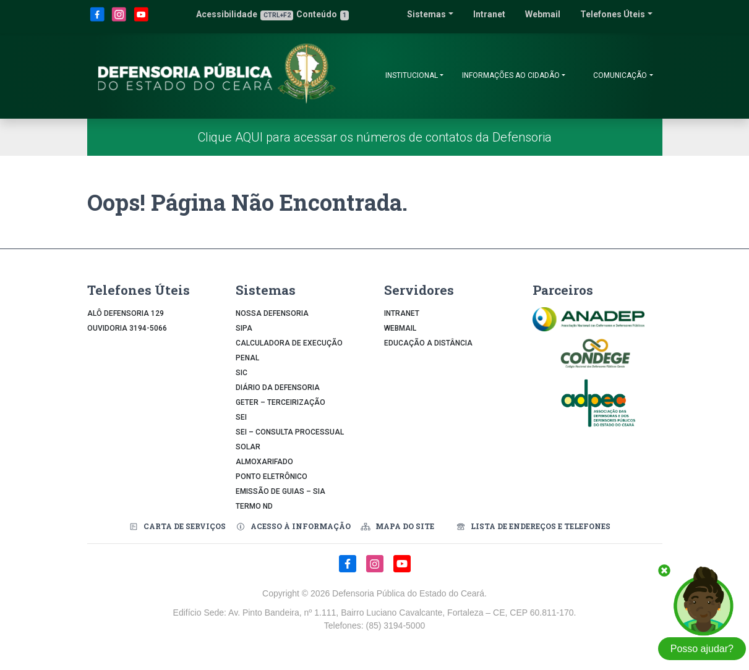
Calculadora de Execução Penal (289, 350)
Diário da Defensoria (278, 387)
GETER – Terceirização (280, 402)
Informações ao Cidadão (511, 75)
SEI (241, 417)
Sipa (244, 328)
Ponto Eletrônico (271, 476)
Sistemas (426, 14)
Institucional (411, 75)
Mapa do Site (397, 526)
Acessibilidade (244, 14)
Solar (248, 447)
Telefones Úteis (612, 14)
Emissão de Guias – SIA (280, 491)
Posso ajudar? (702, 648)
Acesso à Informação (293, 526)
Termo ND (254, 506)
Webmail (542, 14)
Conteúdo (322, 14)
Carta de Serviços (177, 526)
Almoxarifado (264, 461)
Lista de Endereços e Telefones (532, 526)
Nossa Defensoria (272, 313)
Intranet (489, 14)
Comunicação (620, 75)
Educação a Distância (428, 343)
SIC (241, 372)
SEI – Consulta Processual (290, 432)
